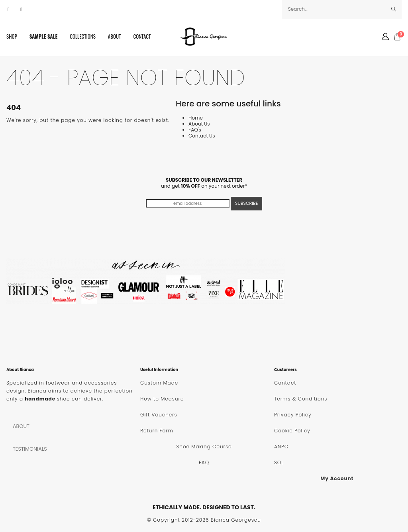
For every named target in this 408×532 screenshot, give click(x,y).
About (114, 36)
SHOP (11, 36)
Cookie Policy (292, 430)
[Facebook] (8, 9)
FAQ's (194, 129)
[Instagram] (21, 9)
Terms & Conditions (300, 398)
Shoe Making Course (203, 446)
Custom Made (159, 382)
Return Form (156, 430)
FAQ (204, 462)
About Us (199, 123)
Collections (83, 36)
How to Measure (162, 398)
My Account (336, 478)
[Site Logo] (204, 36)
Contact (142, 36)
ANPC (281, 446)
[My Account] (385, 36)
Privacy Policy (293, 414)
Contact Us (201, 135)
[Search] (393, 9)
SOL (279, 462)
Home (195, 117)
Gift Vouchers (158, 414)
